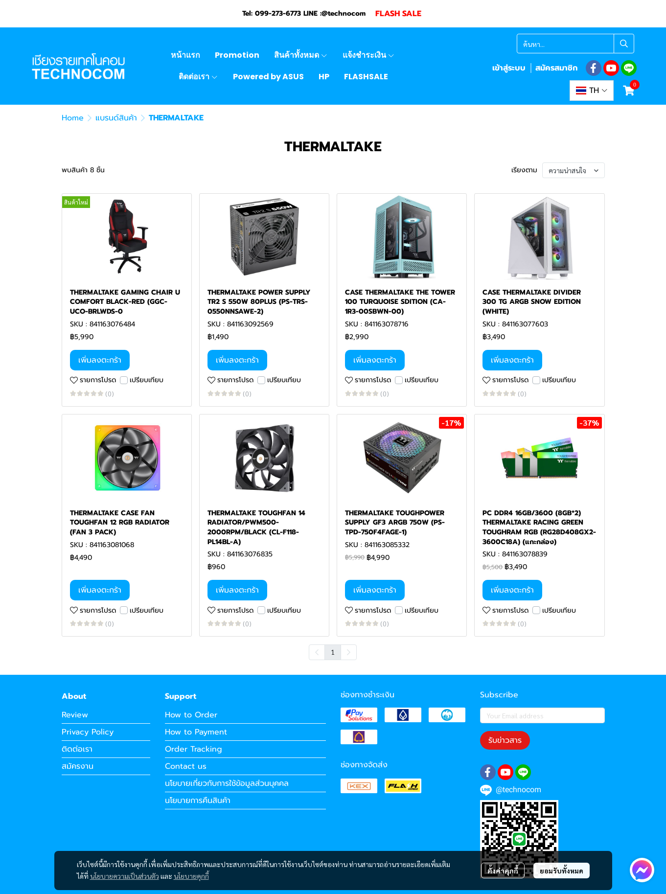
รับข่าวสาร (505, 740)
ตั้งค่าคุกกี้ (502, 870)
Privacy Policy (88, 732)
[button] (575, 43)
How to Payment (196, 732)
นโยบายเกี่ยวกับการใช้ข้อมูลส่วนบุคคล (227, 783)
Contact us (186, 766)
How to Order (191, 715)
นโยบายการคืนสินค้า (197, 800)
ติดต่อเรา (77, 749)
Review (75, 715)
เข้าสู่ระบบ (509, 68)
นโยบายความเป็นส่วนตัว (124, 875)
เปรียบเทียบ (146, 380)
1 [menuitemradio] (333, 651)
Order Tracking (193, 749)
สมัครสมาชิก (556, 68)
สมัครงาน (77, 766)
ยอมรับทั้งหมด (561, 870)
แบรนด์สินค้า (116, 118)
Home (73, 118)
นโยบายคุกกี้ (191, 875)
